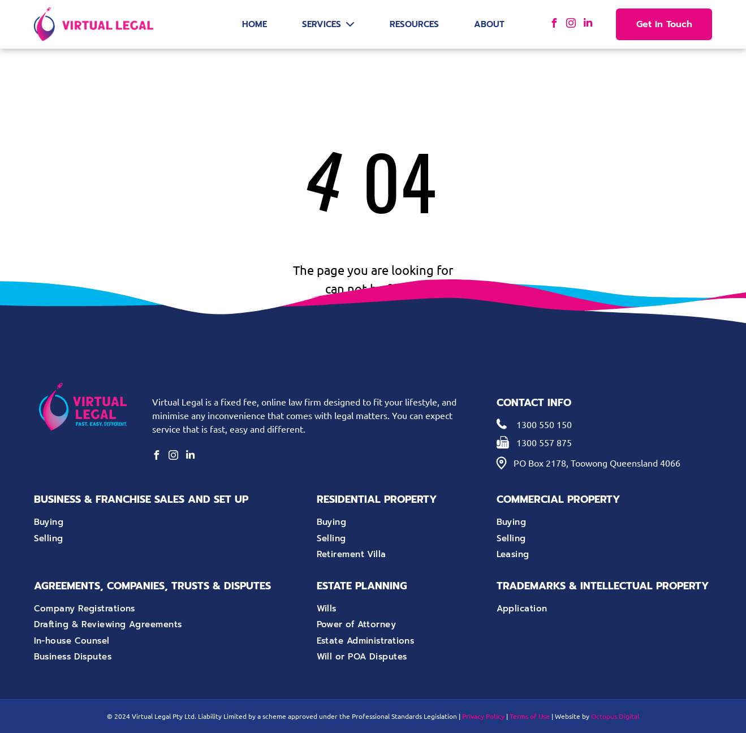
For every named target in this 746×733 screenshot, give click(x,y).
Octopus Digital (615, 716)
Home (254, 24)
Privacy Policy (483, 716)
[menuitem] (138, 522)
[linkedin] (587, 24)
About (489, 24)
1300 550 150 (544, 424)
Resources (414, 24)
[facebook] (553, 24)
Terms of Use (530, 716)
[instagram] (570, 24)
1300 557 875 (544, 442)
